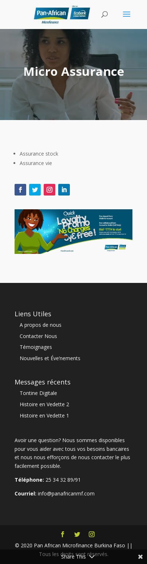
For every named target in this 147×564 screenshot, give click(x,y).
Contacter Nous (38, 336)
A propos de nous (40, 324)
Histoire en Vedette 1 (44, 415)
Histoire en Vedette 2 (44, 404)
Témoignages (36, 346)
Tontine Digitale (38, 393)
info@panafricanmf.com (66, 493)
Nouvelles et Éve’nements (50, 358)
